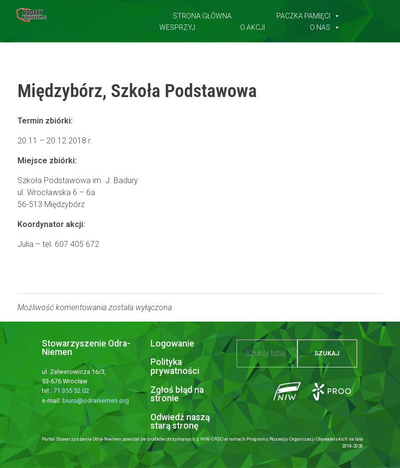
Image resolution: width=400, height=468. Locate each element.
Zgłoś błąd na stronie (177, 394)
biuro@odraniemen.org (95, 400)
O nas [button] (325, 25)
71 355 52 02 (71, 390)
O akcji (252, 25)
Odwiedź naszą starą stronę (180, 421)
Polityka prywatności (174, 366)
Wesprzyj (177, 25)
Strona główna (202, 14)
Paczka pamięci (308, 14)
